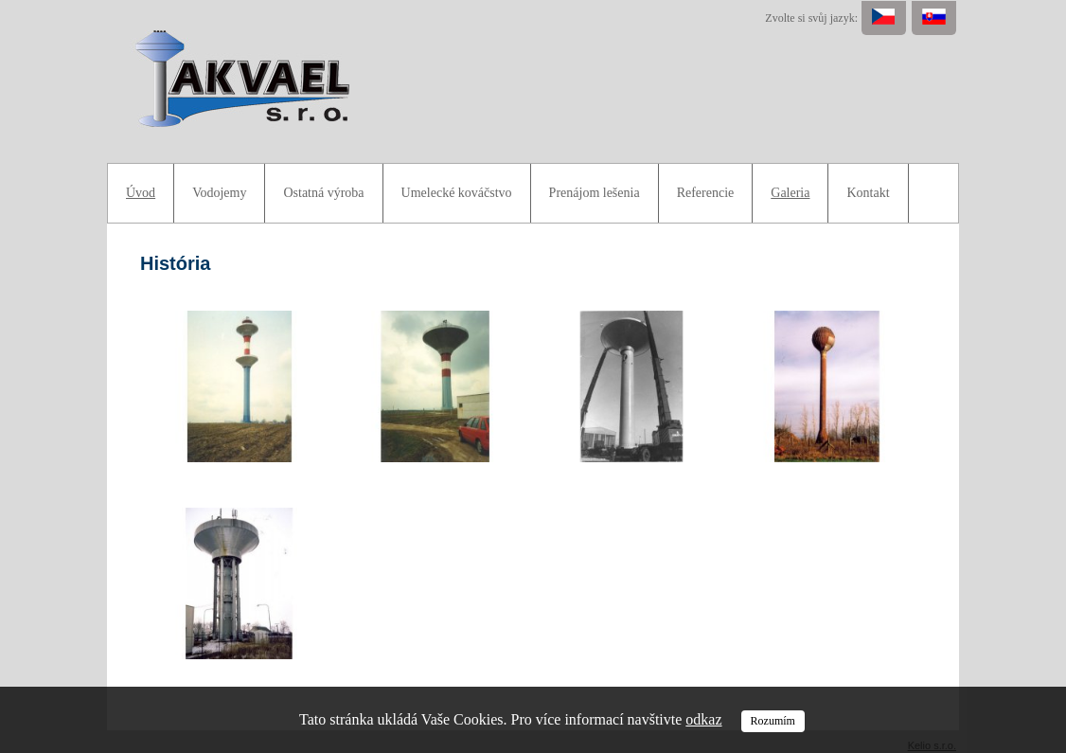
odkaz (703, 719)
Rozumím (773, 720)
